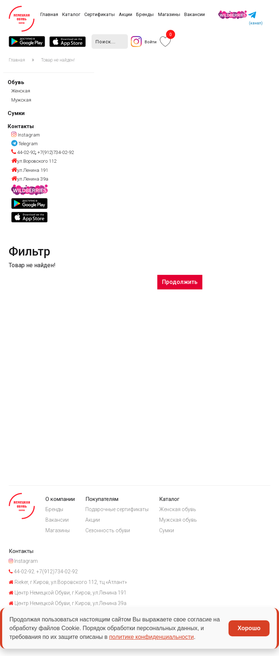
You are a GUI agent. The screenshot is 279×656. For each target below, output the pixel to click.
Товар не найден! (58, 60)
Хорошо (249, 628)
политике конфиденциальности (151, 637)
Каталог (71, 14)
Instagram (25, 135)
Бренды (145, 14)
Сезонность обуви (108, 531)
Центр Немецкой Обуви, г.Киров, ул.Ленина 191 (67, 595)
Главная (49, 14)
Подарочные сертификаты (118, 510)
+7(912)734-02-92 (55, 152)
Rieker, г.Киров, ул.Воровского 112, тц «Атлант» (68, 585)
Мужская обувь (180, 520)
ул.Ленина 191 (29, 170)
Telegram (24, 143)
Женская (20, 91)
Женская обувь (179, 510)
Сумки (16, 113)
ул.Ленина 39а (29, 179)
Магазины (169, 14)
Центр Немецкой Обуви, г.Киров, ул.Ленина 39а (67, 606)
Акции (125, 14)
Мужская (21, 100)
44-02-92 (23, 152)
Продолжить (180, 281)
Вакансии (194, 14)
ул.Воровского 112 (33, 161)
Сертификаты (99, 14)
